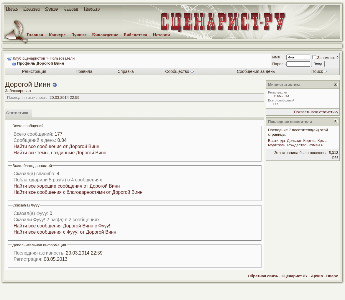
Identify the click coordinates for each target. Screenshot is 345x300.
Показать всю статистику (316, 112)
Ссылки (71, 8)
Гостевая (31, 8)
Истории (161, 34)
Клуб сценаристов (29, 58)
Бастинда (276, 140)
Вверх (332, 276)
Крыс (322, 140)
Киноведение (105, 34)
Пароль (278, 64)
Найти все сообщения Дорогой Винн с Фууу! (62, 225)
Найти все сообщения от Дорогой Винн (56, 146)
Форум (51, 8)
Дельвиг (294, 140)
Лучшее (79, 34)
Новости (92, 8)
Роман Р (315, 145)
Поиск (12, 8)
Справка (126, 71)
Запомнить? (325, 57)
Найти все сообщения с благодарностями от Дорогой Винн (78, 192)
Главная (35, 34)
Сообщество (179, 71)
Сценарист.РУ (295, 276)
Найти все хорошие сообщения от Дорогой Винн (67, 185)
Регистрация (34, 71)
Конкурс (57, 34)
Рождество (296, 145)
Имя (276, 57)
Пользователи (62, 58)
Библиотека (135, 34)
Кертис (309, 140)
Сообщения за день (256, 71)
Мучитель (276, 145)
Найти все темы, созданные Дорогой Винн (60, 152)
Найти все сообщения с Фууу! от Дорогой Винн (65, 232)
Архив (317, 276)
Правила (83, 71)
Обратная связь (263, 276)
